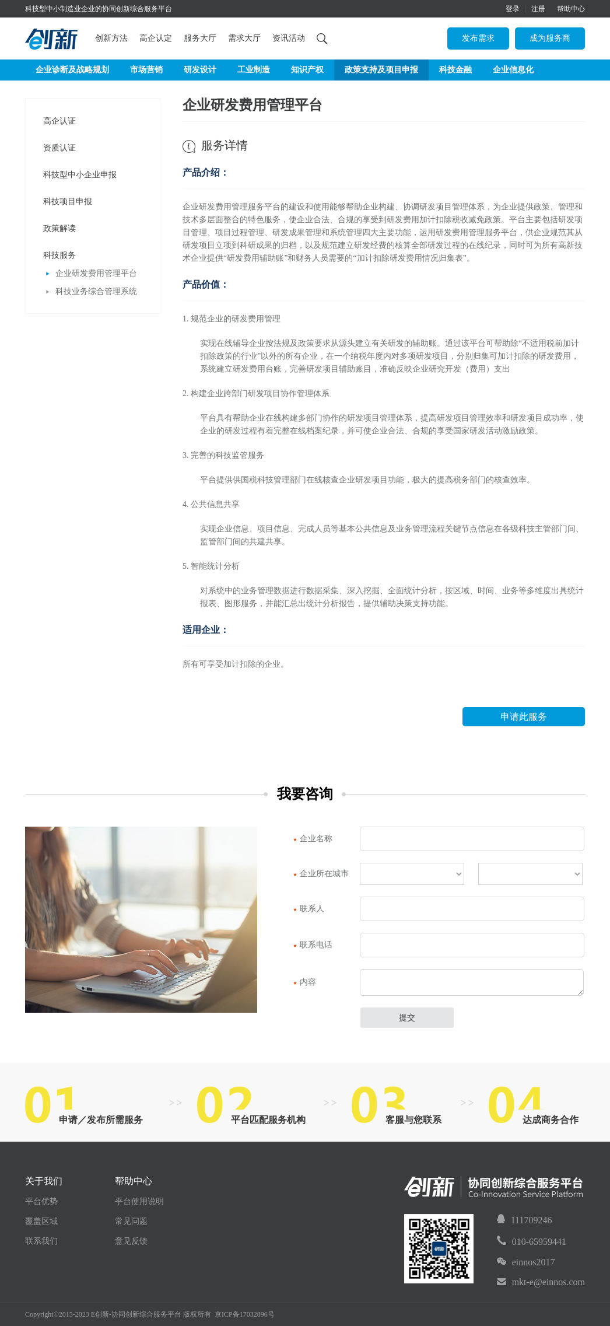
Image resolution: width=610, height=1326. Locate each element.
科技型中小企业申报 (80, 174)
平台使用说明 (139, 1201)
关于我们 (43, 1181)
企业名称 (312, 839)
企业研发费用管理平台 (91, 273)
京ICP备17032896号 (245, 1314)
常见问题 (131, 1221)
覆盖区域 (41, 1221)
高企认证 (59, 121)
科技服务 (59, 255)
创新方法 (111, 38)
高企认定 (155, 38)
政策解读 (59, 228)
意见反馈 (131, 1241)
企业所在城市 (321, 874)
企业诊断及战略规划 (72, 69)
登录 (513, 9)
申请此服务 (523, 717)
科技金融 (455, 69)
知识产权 (307, 69)
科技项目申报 (67, 201)
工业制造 (253, 69)
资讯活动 (288, 38)
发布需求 (478, 38)
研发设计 (200, 69)
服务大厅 (200, 38)
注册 (538, 9)
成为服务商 (550, 38)
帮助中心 (571, 9)
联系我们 (41, 1241)
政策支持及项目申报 (381, 69)
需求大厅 (244, 38)
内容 (304, 982)
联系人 (308, 909)
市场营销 (146, 69)
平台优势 (41, 1201)
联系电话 (312, 945)
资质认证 (59, 148)
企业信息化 (513, 69)
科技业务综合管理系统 (91, 291)
